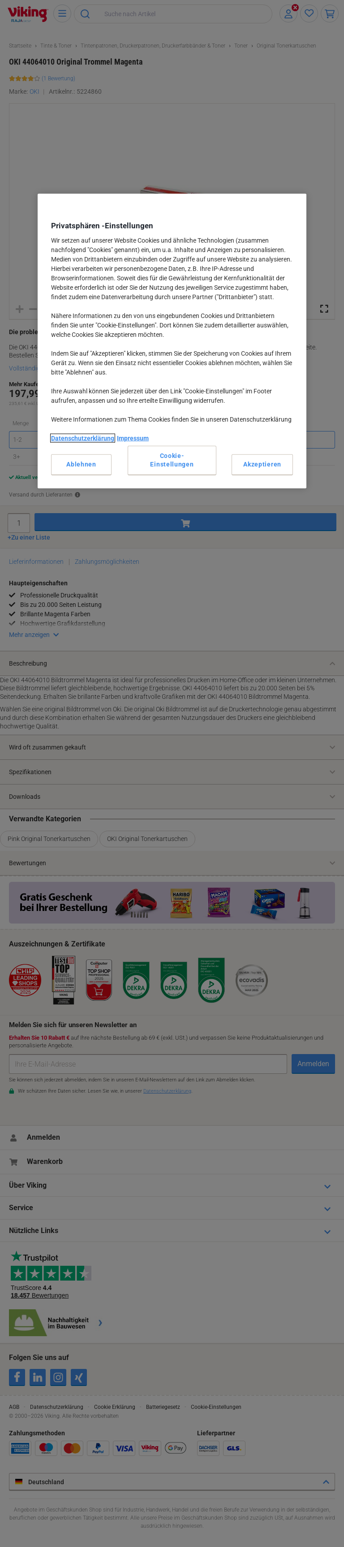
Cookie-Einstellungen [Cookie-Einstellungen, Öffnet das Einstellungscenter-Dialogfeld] (172, 460)
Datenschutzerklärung (82, 438)
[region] (172, 341)
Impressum (133, 438)
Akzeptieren (262, 464)
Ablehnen (81, 464)
